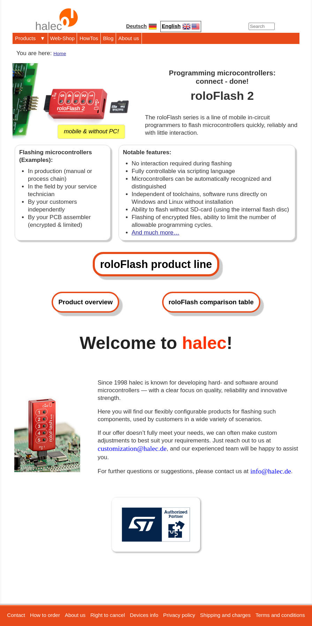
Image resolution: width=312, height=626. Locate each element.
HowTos (88, 38)
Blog (108, 38)
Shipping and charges (225, 615)
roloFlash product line (156, 264)
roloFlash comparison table (211, 302)
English (181, 26)
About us (129, 38)
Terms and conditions (280, 615)
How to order (45, 615)
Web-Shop (62, 38)
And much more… (156, 232)
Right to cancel (107, 615)
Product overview (85, 302)
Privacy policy (179, 615)
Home (59, 53)
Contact (16, 615)
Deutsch (141, 26)
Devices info (144, 615)
